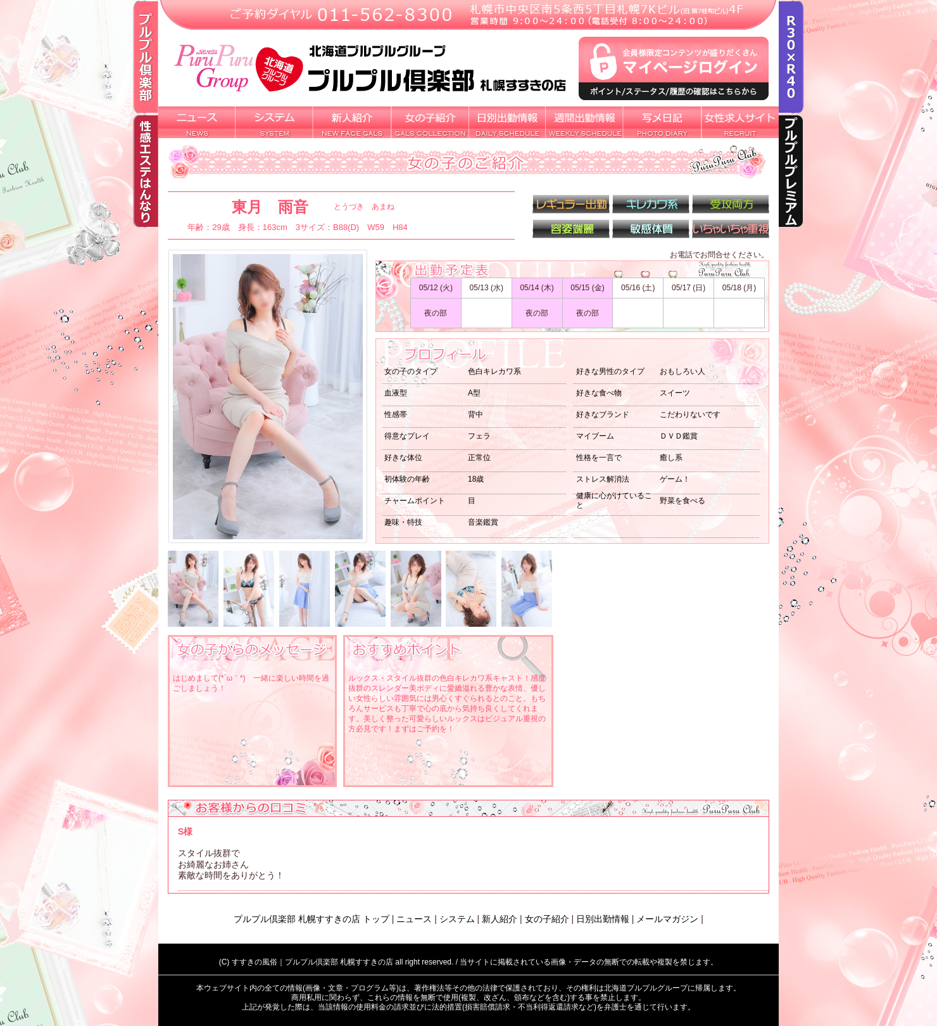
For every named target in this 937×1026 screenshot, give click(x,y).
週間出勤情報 (585, 122)
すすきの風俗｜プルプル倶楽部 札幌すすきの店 (312, 962)
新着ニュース (197, 122)
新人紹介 (352, 122)
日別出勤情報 (507, 122)
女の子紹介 (429, 122)
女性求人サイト (740, 122)
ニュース (414, 919)
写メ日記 (662, 122)
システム (274, 122)
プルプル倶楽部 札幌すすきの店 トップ (311, 919)
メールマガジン (667, 919)
